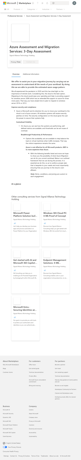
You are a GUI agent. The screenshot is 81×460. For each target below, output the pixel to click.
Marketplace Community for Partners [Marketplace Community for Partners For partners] (65, 389)
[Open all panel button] (6, 9)
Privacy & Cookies (24, 456)
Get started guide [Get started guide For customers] (34, 368)
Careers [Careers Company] (31, 410)
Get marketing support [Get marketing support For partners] (61, 372)
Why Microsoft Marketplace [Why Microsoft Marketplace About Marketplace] (11, 365)
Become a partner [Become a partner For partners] (60, 365)
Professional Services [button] (15, 16)
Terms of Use (35, 456)
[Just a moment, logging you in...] (74, 3)
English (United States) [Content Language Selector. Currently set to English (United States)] (13, 443)
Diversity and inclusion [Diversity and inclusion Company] (35, 429)
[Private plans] (47, 3)
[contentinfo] (24, 16)
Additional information (31, 74)
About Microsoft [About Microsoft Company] (33, 413)
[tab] (16, 74)
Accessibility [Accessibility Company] (32, 432)
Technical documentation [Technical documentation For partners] (62, 376)
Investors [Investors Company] (31, 425)
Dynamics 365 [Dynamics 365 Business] (7, 417)
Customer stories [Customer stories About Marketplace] (8, 372)
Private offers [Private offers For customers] (33, 376)
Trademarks (44, 456)
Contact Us (13, 456)
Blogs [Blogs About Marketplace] (4, 368)
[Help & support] (38, 3)
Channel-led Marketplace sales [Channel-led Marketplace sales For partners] (64, 393)
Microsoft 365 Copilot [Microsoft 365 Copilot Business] (9, 432)
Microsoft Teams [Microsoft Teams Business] (8, 429)
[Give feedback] (33, 3)
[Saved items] (42, 3)
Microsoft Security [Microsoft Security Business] (8, 413)
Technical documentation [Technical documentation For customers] (36, 372)
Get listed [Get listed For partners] (58, 368)
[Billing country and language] (59, 3)
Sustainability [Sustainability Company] (33, 436)
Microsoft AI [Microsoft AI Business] (6, 410)
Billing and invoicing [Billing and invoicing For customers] (34, 385)
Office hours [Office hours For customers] (32, 365)
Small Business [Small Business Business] (7, 436)
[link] (25, 224)
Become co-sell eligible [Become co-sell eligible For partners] (61, 385)
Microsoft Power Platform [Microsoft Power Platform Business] (10, 425)
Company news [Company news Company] (33, 417)
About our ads (54, 456)
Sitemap (6, 456)
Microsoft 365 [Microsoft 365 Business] (7, 421)
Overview (16, 74)
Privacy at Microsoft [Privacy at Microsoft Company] (34, 421)
